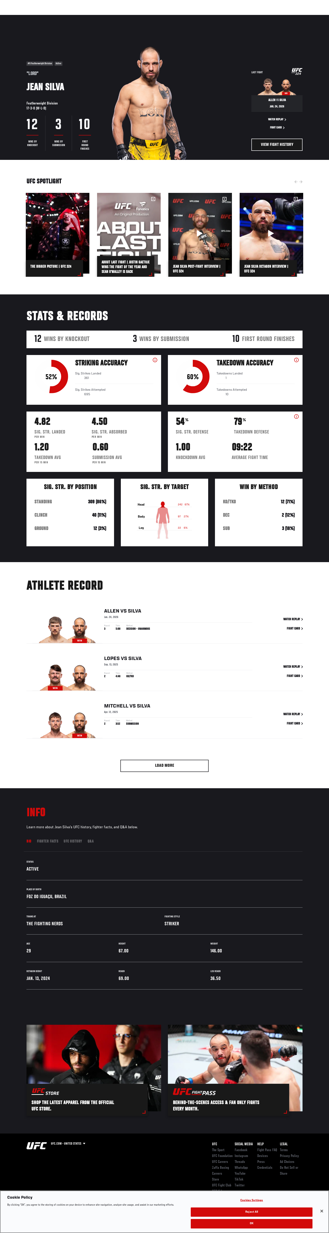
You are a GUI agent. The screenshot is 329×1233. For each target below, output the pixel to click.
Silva (134, 611)
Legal (284, 1144)
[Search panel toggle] (305, 17)
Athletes (60, 17)
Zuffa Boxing (272, 17)
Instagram (241, 1156)
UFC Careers (220, 1162)
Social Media (244, 1144)
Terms (284, 1150)
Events (21, 17)
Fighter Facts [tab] (47, 842)
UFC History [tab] (73, 842)
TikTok (239, 1180)
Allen (111, 611)
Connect (232, 17)
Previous (296, 181)
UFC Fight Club (221, 1185)
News (78, 17)
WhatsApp (241, 1168)
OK (251, 1223)
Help (260, 1144)
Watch (251, 17)
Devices (262, 1156)
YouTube (240, 1174)
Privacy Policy (289, 1156)
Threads (240, 1162)
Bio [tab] (28, 842)
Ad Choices (287, 1162)
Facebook (241, 1150)
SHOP (293, 17)
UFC (214, 1144)
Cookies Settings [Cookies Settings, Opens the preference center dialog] (251, 1200)
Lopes (112, 659)
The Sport (218, 1150)
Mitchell (116, 706)
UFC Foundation (222, 1156)
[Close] (322, 1211)
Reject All (251, 1212)
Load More (164, 765)
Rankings (40, 17)
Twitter (240, 1185)
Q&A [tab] (91, 842)
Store (215, 1180)
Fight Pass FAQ (267, 1150)
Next (301, 181)
